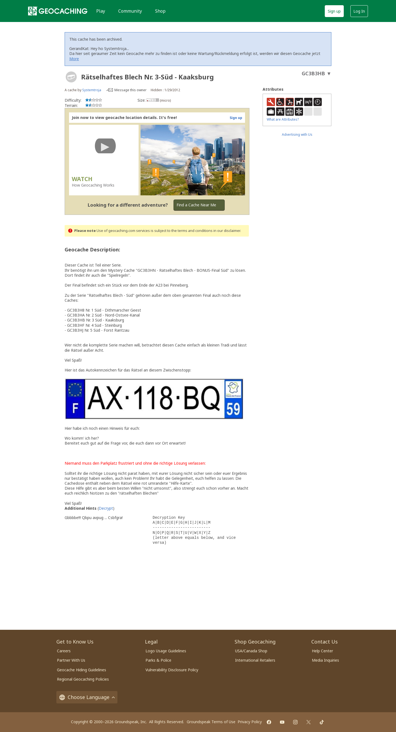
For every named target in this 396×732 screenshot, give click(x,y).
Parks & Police (158, 660)
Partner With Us (71, 660)
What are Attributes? (283, 119)
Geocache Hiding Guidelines (81, 669)
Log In (359, 11)
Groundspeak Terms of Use (211, 721)
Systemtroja (92, 90)
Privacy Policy (250, 721)
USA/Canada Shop (251, 650)
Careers (64, 650)
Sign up (334, 11)
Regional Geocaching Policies (83, 679)
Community (130, 11)
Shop (160, 11)
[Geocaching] (57, 10)
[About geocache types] (71, 77)
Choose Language (87, 697)
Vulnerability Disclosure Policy (171, 669)
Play (100, 11)
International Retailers (255, 660)
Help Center (322, 650)
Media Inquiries (325, 660)
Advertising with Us (297, 134)
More (74, 58)
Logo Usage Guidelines (165, 650)
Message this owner (130, 90)
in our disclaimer (226, 230)
